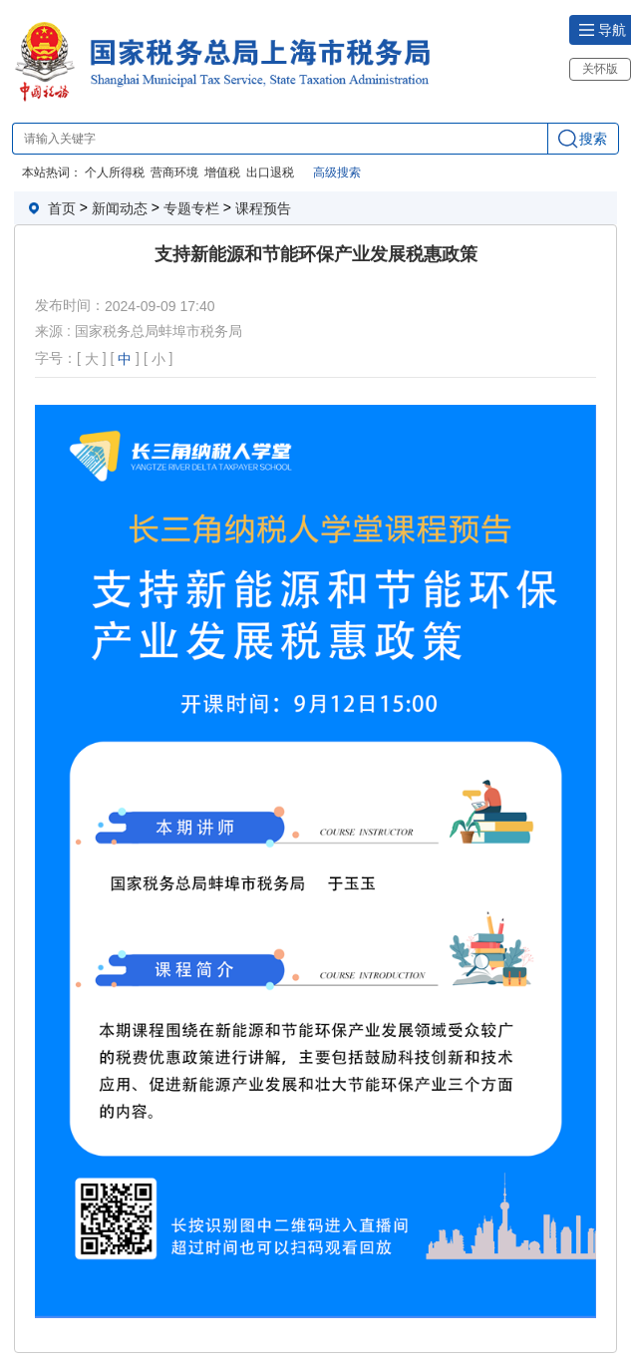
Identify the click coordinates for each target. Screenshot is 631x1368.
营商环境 (174, 172)
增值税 (222, 172)
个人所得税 (115, 172)
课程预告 (263, 208)
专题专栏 (191, 208)
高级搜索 (337, 172)
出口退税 (270, 172)
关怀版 (600, 69)
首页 (62, 208)
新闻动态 (120, 208)
